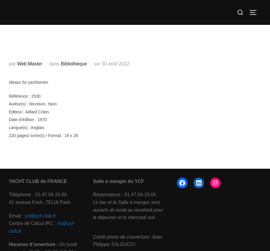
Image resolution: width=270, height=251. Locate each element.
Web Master (30, 63)
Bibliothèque (74, 63)
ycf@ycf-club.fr (40, 215)
